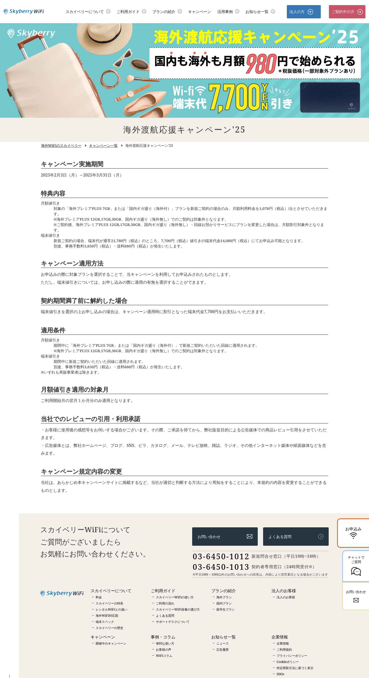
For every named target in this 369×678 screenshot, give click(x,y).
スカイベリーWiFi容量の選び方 (178, 609)
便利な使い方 (165, 643)
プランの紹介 (167, 11)
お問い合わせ (225, 536)
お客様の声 (163, 649)
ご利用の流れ (165, 603)
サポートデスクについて (173, 622)
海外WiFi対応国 (107, 615)
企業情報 (283, 643)
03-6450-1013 (221, 567)
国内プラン (224, 603)
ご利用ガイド (131, 11)
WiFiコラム (164, 655)
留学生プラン (225, 609)
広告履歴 (222, 649)
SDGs (280, 674)
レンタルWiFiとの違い (111, 609)
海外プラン (224, 597)
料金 (99, 597)
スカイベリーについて (88, 11)
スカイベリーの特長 (109, 603)
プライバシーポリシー (292, 655)
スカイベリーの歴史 (109, 628)
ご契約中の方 (347, 12)
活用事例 (228, 11)
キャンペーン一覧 (103, 145)
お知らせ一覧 (260, 11)
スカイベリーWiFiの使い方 (175, 597)
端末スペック (105, 622)
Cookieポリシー (288, 662)
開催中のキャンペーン (111, 643)
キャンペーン (199, 11)
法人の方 (301, 12)
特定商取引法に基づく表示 (295, 668)
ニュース (222, 643)
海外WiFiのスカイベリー (61, 145)
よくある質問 (295, 536)
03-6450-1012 (221, 556)
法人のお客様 (286, 597)
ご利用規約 (284, 649)
